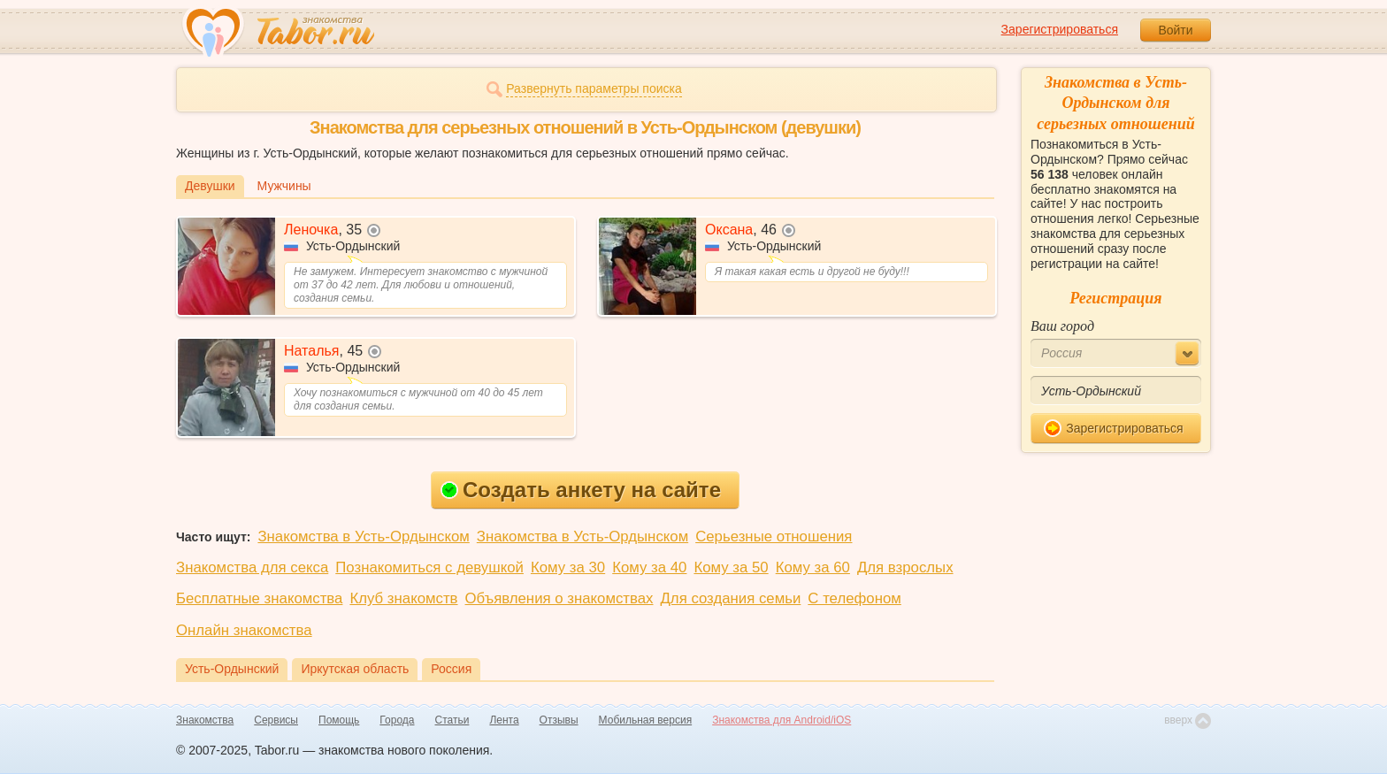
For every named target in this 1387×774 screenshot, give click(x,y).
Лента (503, 720)
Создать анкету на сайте (581, 490)
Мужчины (284, 186)
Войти (1175, 30)
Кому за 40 (649, 567)
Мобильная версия (646, 720)
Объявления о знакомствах (559, 598)
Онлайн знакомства (244, 630)
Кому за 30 (568, 567)
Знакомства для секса (252, 567)
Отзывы (559, 720)
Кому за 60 (813, 567)
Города (396, 720)
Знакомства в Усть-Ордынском (363, 536)
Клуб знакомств (403, 598)
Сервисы (276, 720)
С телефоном (854, 598)
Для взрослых (905, 567)
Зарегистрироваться (1059, 29)
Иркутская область (355, 669)
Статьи (452, 720)
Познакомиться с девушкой (429, 567)
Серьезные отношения (773, 536)
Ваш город (1062, 325)
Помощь (338, 720)
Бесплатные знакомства (259, 598)
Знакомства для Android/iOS (781, 720)
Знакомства (205, 720)
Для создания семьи (730, 598)
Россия (451, 669)
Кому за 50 (731, 567)
